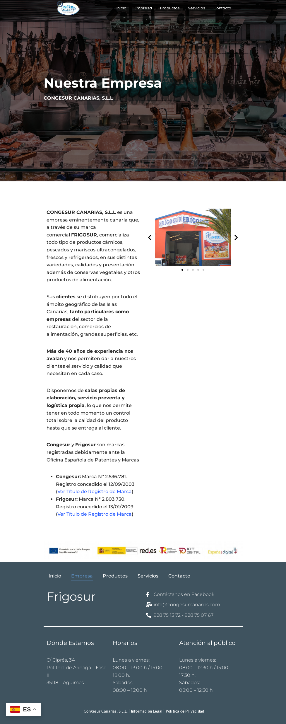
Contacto (222, 8)
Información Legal (147, 711)
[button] (149, 237)
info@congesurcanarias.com (187, 604)
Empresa (143, 8)
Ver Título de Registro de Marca (94, 491)
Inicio (121, 8)
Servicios (196, 8)
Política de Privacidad (185, 711)
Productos (170, 8)
